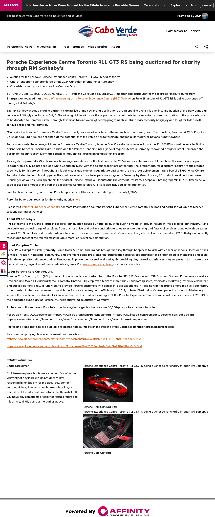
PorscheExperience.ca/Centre (41, 207)
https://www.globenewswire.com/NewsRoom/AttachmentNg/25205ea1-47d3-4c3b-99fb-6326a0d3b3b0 (74, 346)
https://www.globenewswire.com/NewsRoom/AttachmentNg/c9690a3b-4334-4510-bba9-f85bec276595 (74, 339)
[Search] (197, 47)
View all (207, 5)
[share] (206, 46)
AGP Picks (10, 5)
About (116, 46)
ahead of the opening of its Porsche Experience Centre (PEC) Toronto (86, 98)
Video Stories (98, 46)
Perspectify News (19, 46)
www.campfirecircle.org (98, 264)
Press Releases (72, 46)
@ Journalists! (46, 46)
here (77, 199)
